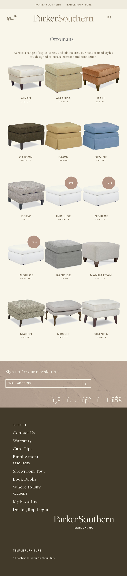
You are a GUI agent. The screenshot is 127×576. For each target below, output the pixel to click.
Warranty (22, 441)
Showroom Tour (29, 471)
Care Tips (23, 448)
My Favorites (25, 501)
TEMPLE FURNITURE (78, 5)
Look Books (24, 479)
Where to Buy (27, 487)
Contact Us (24, 432)
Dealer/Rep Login (30, 509)
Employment (26, 456)
